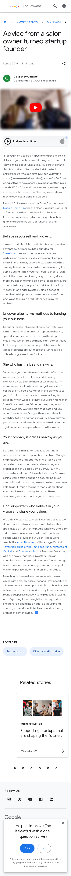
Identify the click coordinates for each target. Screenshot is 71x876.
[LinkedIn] (51, 799)
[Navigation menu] (6, 6)
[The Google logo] (13, 817)
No (44, 856)
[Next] (65, 21)
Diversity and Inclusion (46, 651)
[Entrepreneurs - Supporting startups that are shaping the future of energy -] (42, 725)
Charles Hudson (28, 551)
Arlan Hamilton (26, 542)
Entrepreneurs (15, 651)
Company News (27, 22)
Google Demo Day (14, 208)
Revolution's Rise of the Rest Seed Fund (27, 546)
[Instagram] (9, 799)
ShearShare (10, 253)
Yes (27, 856)
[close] (63, 830)
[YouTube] (30, 799)
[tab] (15, 768)
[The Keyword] (5, 21)
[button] (64, 63)
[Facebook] (40, 799)
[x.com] (19, 799)
